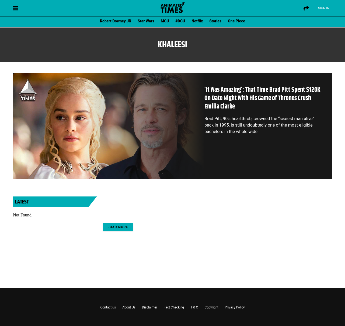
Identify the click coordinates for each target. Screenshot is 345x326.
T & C (194, 307)
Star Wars (146, 21)
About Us (128, 307)
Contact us (108, 307)
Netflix (197, 21)
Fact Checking (174, 307)
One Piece (236, 21)
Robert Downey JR (115, 21)
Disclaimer (149, 307)
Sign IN (323, 8)
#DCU (180, 21)
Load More (118, 227)
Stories (215, 21)
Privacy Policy (235, 307)
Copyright (211, 307)
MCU (165, 21)
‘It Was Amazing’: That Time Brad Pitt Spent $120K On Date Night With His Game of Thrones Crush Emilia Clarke (262, 98)
